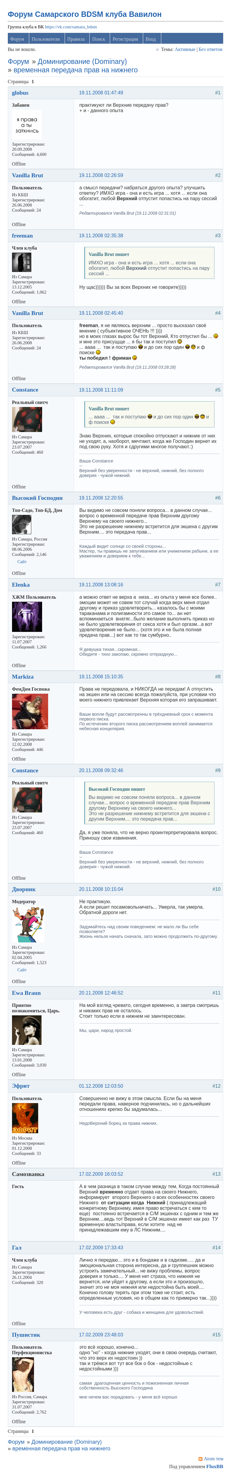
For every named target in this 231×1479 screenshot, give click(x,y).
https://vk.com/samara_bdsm (71, 28)
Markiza (23, 677)
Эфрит (21, 1086)
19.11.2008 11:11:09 (102, 391)
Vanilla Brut (28, 176)
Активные (184, 50)
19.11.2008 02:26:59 (102, 176)
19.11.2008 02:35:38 (102, 236)
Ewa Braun (27, 994)
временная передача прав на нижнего (76, 71)
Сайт (22, 562)
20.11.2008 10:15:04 (102, 890)
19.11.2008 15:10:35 (102, 677)
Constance (26, 390)
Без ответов (210, 50)
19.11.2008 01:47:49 (102, 93)
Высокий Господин (38, 499)
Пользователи (46, 40)
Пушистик (27, 1335)
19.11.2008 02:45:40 (102, 314)
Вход (151, 40)
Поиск (99, 40)
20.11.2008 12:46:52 (102, 994)
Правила (76, 40)
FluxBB (214, 1468)
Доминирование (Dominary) (83, 63)
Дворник (24, 890)
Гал (17, 1248)
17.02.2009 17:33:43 (102, 1248)
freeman (23, 236)
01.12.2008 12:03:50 (102, 1087)
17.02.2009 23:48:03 (102, 1336)
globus (21, 93)
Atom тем (213, 1459)
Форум (18, 40)
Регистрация (126, 40)
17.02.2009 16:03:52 (102, 1175)
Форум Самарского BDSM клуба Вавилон (85, 15)
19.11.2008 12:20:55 (102, 499)
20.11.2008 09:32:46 (102, 771)
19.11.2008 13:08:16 (102, 585)
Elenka (21, 585)
